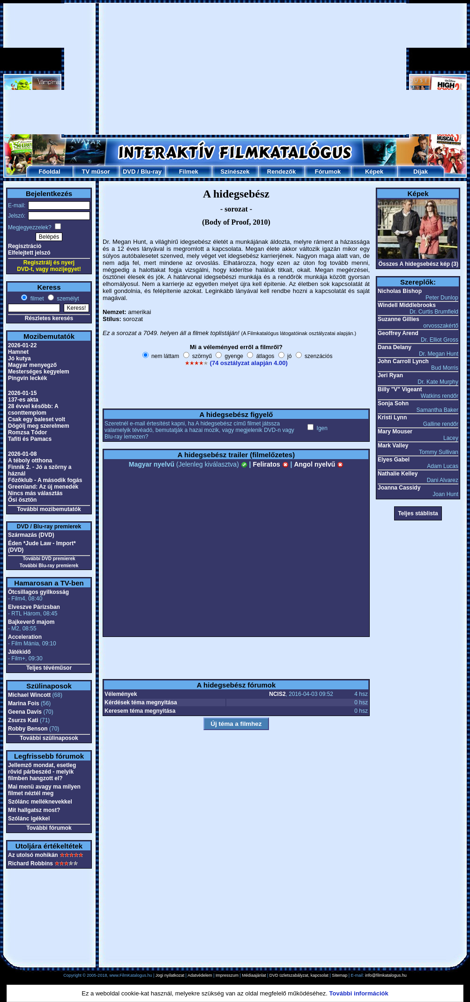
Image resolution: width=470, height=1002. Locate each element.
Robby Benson (28, 728)
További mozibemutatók (49, 509)
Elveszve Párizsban (34, 607)
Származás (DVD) (31, 535)
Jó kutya (19, 358)
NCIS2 (277, 694)
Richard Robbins (30, 863)
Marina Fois (23, 703)
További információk (358, 993)
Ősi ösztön (22, 500)
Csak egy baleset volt (36, 419)
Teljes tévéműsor (49, 668)
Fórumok (328, 171)
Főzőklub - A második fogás (45, 480)
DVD (129, 171)
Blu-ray (151, 171)
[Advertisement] (212, 68)
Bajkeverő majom (31, 622)
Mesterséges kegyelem (38, 371)
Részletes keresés (49, 318)
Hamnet (18, 352)
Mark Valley (393, 445)
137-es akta (23, 399)
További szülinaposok (49, 738)
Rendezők (281, 171)
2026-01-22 (22, 345)
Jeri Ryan (390, 375)
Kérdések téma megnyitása (140, 702)
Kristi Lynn (392, 417)
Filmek (188, 171)
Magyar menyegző (32, 365)
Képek (374, 171)
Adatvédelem (199, 975)
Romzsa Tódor (27, 432)
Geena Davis (25, 712)
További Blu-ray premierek (49, 565)
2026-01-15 (22, 393)
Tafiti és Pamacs (30, 439)
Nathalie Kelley (398, 473)
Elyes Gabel (394, 459)
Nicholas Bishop (400, 291)
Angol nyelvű (318, 464)
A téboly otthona (30, 460)
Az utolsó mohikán (33, 855)
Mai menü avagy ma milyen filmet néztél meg (44, 790)
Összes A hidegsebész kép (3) (418, 264)
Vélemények (120, 694)
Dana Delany (394, 347)
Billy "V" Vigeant (400, 389)
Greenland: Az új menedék (43, 486)
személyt (67, 298)
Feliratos (270, 464)
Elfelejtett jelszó (29, 252)
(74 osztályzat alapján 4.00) (249, 362)
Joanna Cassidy (399, 487)
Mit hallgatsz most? (34, 810)
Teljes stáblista (418, 513)
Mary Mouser (395, 431)
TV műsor (96, 171)
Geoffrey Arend (398, 333)
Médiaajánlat (254, 975)
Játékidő (19, 652)
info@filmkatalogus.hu (386, 975)
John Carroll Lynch (403, 361)
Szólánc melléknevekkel (40, 801)
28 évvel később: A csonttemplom (33, 409)
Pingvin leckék (27, 378)
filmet (36, 298)
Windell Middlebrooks (407, 305)
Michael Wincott (29, 695)
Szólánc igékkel (29, 818)
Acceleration (25, 637)
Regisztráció (24, 246)
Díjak (420, 171)
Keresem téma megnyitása (139, 711)
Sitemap (339, 975)
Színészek (234, 171)
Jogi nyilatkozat (170, 975)
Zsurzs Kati (23, 720)
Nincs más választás (35, 493)
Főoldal (49, 171)
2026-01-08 (22, 454)
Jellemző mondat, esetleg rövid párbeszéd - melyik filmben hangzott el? (42, 772)
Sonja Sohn (393, 403)
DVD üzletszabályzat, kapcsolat (298, 975)
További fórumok (48, 828)
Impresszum (227, 975)
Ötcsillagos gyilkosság (38, 592)
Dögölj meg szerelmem (38, 426)
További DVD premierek (48, 558)
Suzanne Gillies (398, 319)
